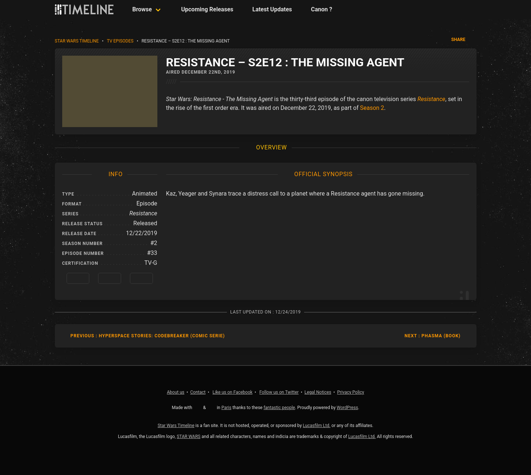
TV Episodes (120, 41)
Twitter (279, 392)
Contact (198, 392)
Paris (226, 407)
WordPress (347, 407)
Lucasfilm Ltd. (316, 425)
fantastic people (279, 407)
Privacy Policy (350, 392)
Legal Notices (317, 392)
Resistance (431, 99)
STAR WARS (189, 436)
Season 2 (372, 107)
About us (175, 392)
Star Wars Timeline (77, 41)
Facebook (233, 392)
